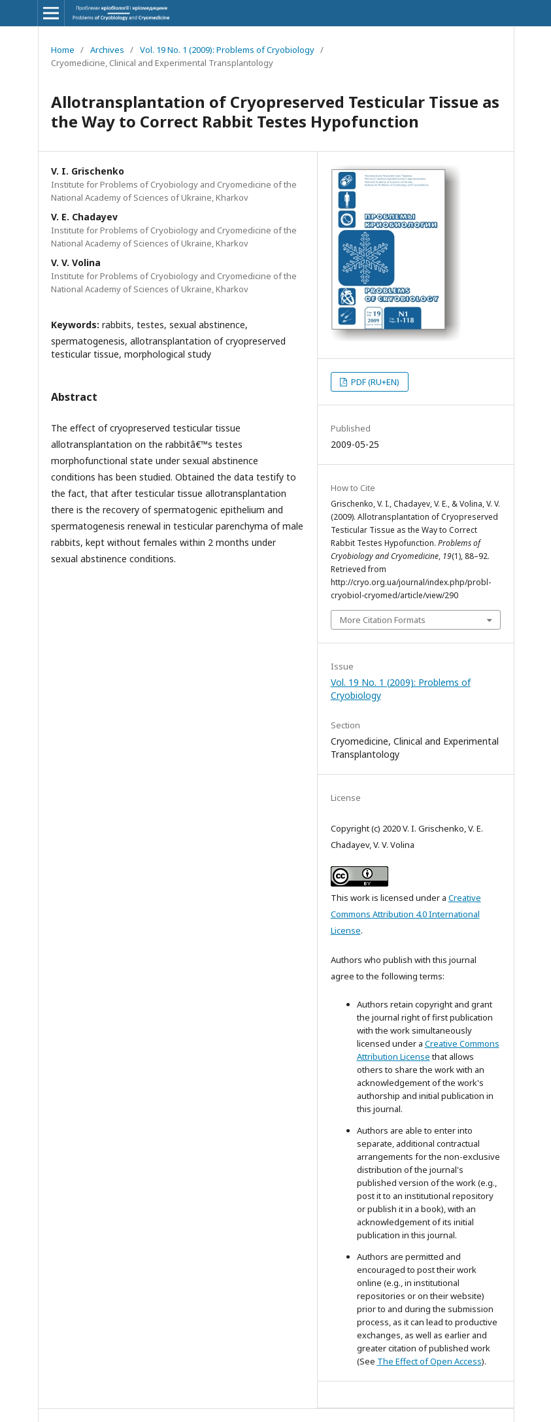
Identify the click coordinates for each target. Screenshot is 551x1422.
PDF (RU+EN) (374, 382)
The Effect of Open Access (429, 1361)
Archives (107, 50)
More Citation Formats (383, 620)
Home (63, 50)
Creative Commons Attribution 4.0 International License (406, 914)
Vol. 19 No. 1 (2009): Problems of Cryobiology (227, 50)
